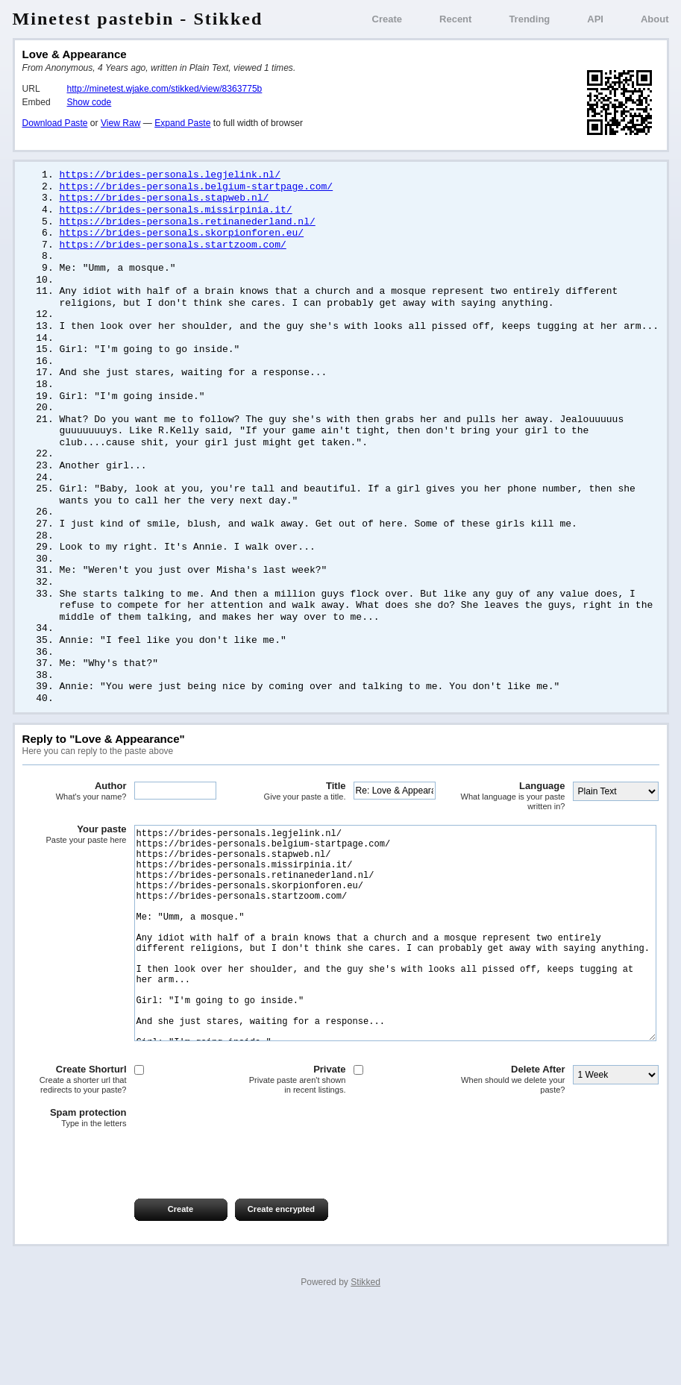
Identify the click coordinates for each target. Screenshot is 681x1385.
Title (294, 821)
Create (387, 19)
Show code (89, 102)
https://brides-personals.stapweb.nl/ (164, 200)
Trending (529, 19)
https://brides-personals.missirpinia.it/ (176, 212)
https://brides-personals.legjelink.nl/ (170, 175)
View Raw (120, 123)
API (595, 19)
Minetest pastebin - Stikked (138, 18)
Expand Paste (182, 123)
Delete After (513, 1154)
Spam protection (74, 1192)
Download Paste (55, 123)
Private (294, 1154)
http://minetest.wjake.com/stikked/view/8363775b (165, 89)
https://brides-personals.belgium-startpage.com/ (196, 188)
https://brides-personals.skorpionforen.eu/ (182, 237)
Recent (455, 19)
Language (513, 826)
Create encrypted (281, 1283)
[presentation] (135, 1232)
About (655, 19)
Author (74, 821)
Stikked (365, 1356)
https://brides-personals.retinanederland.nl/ (188, 225)
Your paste (74, 864)
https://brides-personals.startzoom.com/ (173, 250)
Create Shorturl (74, 1154)
